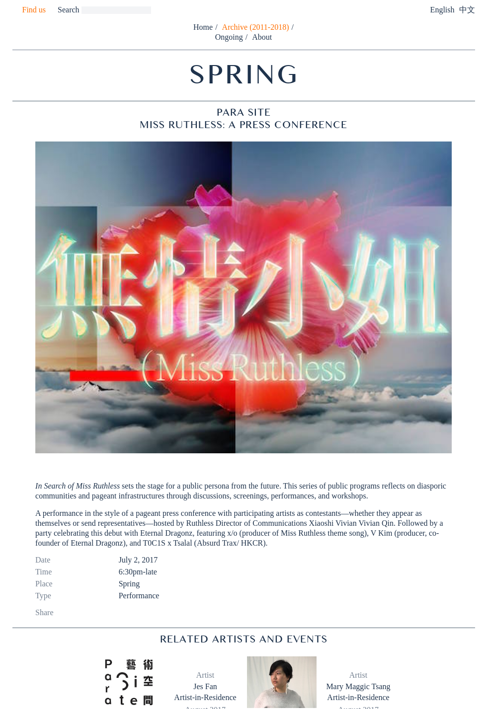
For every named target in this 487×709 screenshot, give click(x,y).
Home (203, 27)
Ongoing (229, 37)
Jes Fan (205, 686)
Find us (34, 9)
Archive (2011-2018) (255, 27)
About (262, 37)
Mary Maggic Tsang (358, 686)
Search (69, 9)
